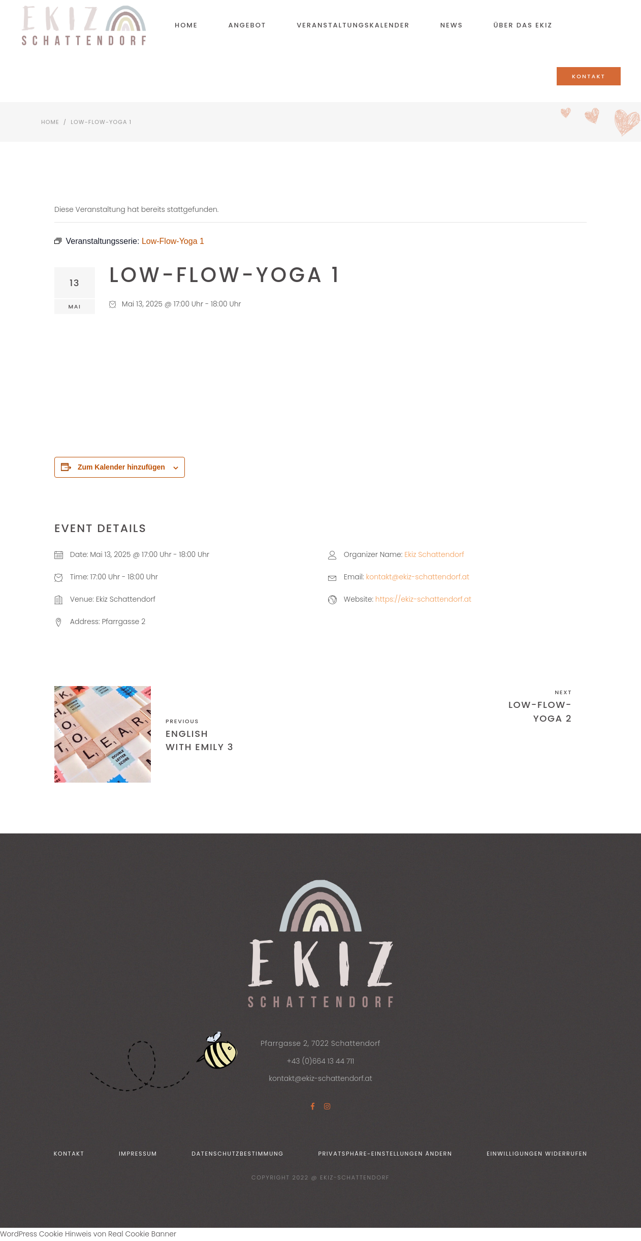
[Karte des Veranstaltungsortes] (457, 383)
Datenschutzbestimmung (237, 1154)
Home (50, 122)
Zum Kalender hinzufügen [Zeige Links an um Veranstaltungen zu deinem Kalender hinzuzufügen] (121, 467)
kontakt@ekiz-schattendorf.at (417, 577)
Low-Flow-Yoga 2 (540, 711)
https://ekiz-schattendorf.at (423, 599)
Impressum (138, 1154)
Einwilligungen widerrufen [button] (537, 1154)
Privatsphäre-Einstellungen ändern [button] (385, 1154)
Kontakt (69, 1154)
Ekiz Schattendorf (434, 554)
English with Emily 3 (200, 740)
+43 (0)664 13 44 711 (321, 1061)
